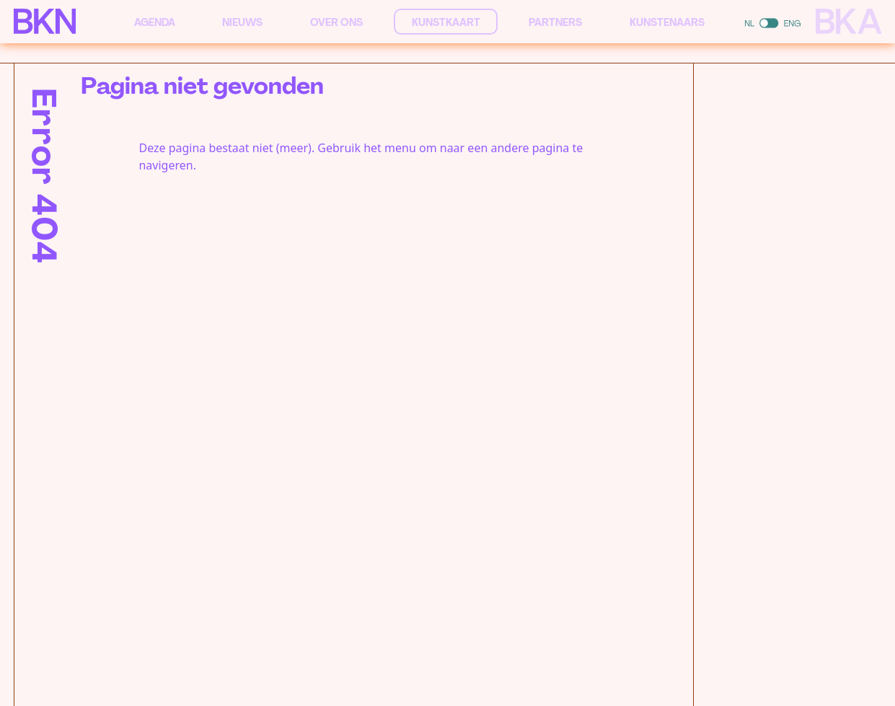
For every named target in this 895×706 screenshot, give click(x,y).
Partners (555, 22)
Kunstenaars (667, 22)
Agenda (154, 22)
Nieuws (242, 22)
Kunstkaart (446, 22)
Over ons (336, 22)
